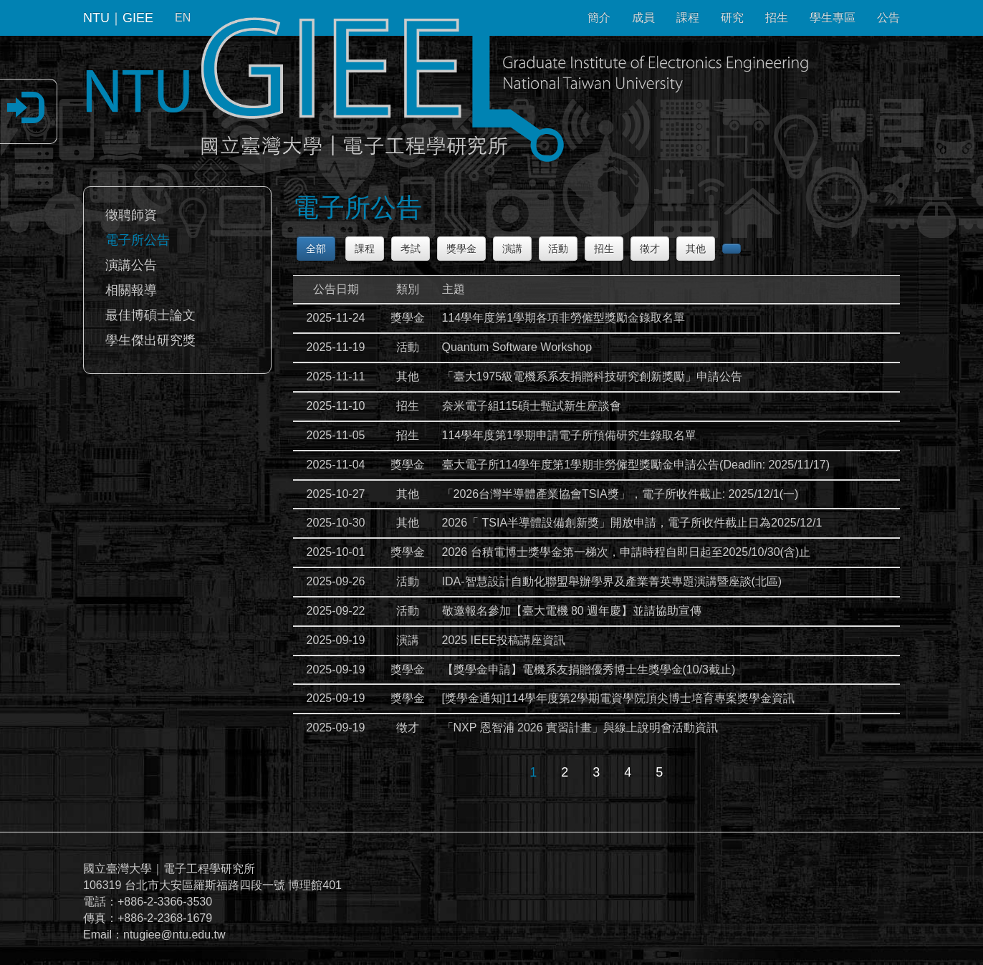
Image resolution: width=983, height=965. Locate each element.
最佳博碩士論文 (150, 315)
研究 (732, 17)
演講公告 (131, 265)
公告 (888, 17)
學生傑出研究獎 (150, 340)
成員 (643, 17)
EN (183, 17)
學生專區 (832, 17)
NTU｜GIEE (118, 18)
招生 (776, 17)
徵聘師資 (131, 215)
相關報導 (131, 290)
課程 (687, 17)
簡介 (599, 17)
